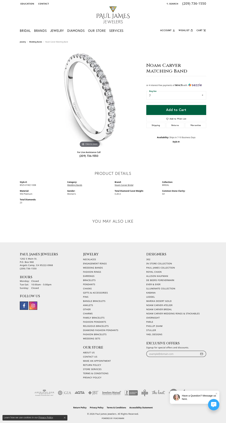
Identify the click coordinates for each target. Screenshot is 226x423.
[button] (27, 3)
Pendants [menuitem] (89, 284)
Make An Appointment (97, 360)
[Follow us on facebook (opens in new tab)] (24, 306)
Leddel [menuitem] (150, 296)
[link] (43, 3)
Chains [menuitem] (87, 288)
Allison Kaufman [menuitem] (157, 276)
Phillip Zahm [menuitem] (154, 326)
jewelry (23, 42)
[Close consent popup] (65, 418)
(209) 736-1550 (89, 156)
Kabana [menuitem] (151, 292)
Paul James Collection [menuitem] (160, 267)
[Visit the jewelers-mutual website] (111, 393)
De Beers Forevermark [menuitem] (160, 280)
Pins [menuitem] (86, 296)
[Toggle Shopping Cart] (201, 30)
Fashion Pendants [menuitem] (94, 321)
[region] (90, 98)
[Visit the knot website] (158, 393)
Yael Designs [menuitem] (154, 334)
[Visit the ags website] (44, 393)
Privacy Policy (92, 377)
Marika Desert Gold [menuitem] (159, 301)
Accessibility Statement (141, 407)
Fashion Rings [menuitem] (92, 271)
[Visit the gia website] (64, 393)
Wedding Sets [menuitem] (91, 338)
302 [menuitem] (148, 259)
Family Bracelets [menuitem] (94, 317)
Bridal (25, 31)
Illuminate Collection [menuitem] (160, 288)
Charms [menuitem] (88, 313)
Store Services (92, 369)
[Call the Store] (28, 268)
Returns (175, 125)
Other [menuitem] (87, 309)
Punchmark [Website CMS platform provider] (118, 418)
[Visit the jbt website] (93, 393)
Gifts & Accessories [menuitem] (95, 292)
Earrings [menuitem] (89, 276)
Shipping (156, 125)
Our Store (97, 31)
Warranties (195, 125)
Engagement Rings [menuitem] (95, 263)
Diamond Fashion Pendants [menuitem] (100, 330)
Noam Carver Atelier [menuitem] (159, 305)
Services (116, 31)
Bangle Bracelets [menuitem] (94, 301)
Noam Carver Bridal (124, 185)
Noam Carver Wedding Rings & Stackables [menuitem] (173, 313)
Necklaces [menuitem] (89, 259)
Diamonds (76, 31)
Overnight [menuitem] (153, 317)
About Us (89, 352)
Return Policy (92, 365)
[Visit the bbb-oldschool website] (144, 393)
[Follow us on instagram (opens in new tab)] (33, 306)
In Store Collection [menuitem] (159, 263)
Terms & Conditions (96, 373)
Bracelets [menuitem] (89, 280)
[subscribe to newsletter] (201, 354)
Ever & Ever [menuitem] (153, 284)
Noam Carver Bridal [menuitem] (159, 309)
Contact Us (90, 356)
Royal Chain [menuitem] (154, 271)
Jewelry (57, 31)
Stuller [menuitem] (151, 330)
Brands (40, 31)
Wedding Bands (35, 42)
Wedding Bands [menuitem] (93, 267)
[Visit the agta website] (80, 393)
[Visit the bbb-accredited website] (131, 393)
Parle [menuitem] (149, 321)
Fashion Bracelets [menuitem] (95, 334)
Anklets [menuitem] (88, 305)
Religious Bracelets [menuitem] (96, 326)
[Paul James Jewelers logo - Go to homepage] (113, 14)
